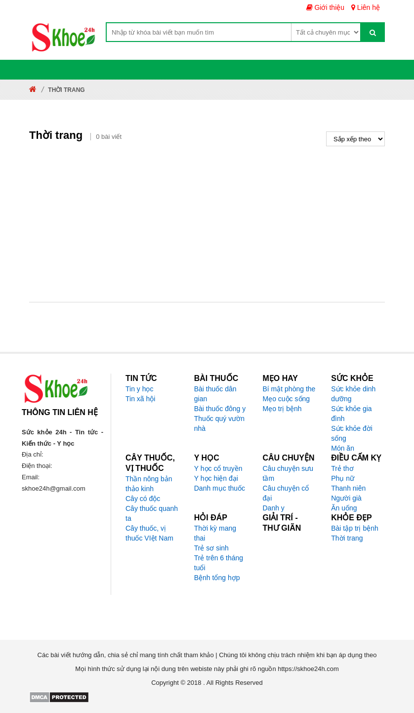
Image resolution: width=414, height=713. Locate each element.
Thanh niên (348, 488)
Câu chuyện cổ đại (286, 493)
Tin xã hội (140, 399)
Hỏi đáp (210, 517)
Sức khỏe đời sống (352, 433)
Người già (346, 498)
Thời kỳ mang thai (215, 533)
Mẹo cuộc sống (286, 399)
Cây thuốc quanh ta (151, 513)
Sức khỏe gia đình (351, 413)
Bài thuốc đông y (220, 409)
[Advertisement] (207, 220)
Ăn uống (344, 508)
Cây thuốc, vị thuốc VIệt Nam (149, 533)
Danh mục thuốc (219, 488)
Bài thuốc (216, 378)
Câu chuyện (289, 458)
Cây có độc (142, 499)
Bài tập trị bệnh (354, 528)
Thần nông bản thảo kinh (148, 484)
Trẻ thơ (342, 468)
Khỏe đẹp (351, 517)
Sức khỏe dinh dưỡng (353, 394)
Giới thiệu (325, 7)
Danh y (274, 508)
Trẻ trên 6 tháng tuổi (218, 563)
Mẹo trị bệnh (282, 409)
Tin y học (139, 389)
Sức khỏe (352, 378)
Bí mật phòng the (289, 389)
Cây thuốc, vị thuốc (150, 463)
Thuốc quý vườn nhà (219, 423)
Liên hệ (365, 7)
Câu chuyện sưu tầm (288, 473)
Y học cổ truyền (218, 468)
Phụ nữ (342, 478)
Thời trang (347, 538)
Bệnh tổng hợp (217, 578)
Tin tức (141, 378)
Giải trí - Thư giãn (282, 522)
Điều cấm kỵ (356, 458)
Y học (206, 458)
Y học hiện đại (216, 478)
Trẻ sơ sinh (211, 548)
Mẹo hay (280, 378)
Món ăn (342, 448)
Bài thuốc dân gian (215, 394)
